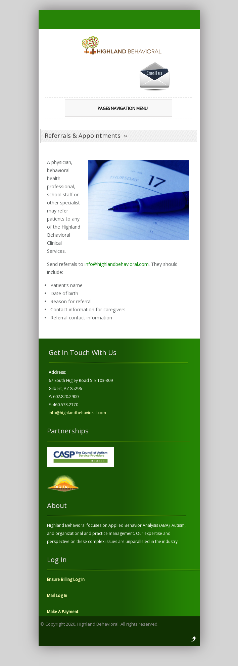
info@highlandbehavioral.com (117, 264)
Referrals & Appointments (83, 135)
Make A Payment (62, 612)
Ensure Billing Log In (66, 579)
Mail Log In (57, 595)
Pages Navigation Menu (114, 108)
